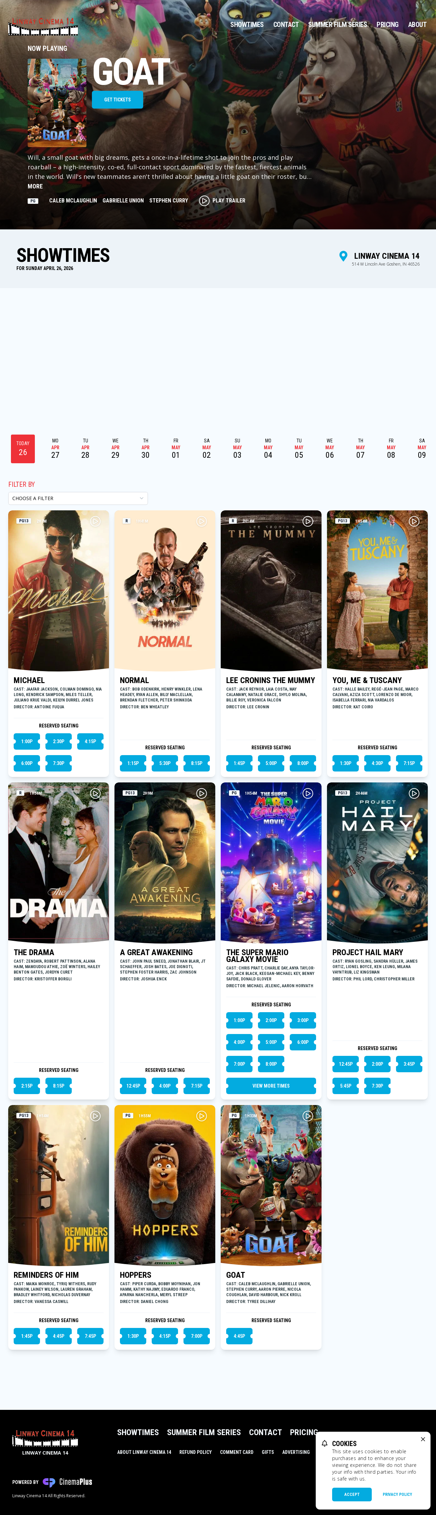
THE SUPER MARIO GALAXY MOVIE (257, 956)
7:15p (409, 763)
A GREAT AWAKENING (156, 952)
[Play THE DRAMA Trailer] (95, 793)
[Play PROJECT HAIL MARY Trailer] (414, 793)
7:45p (90, 1336)
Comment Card (237, 1452)
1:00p (26, 741)
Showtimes (247, 24)
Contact (286, 24)
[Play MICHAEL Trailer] (95, 521)
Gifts (268, 1452)
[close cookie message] (423, 1439)
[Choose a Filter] (78, 498)
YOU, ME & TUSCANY (367, 680)
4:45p (58, 1336)
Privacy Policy (397, 1494)
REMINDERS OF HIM (46, 1275)
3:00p (303, 1020)
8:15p (196, 763)
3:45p (409, 1064)
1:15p (133, 763)
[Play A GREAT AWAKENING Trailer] (201, 793)
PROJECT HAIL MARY (367, 952)
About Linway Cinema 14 (144, 1452)
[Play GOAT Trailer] (307, 1115)
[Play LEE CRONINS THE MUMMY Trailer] (307, 521)
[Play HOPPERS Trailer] (201, 1115)
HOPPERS (135, 1275)
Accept (352, 1494)
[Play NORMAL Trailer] (201, 521)
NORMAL (134, 680)
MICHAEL (29, 680)
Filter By (21, 484)
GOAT (235, 1275)
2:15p (26, 1086)
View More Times (271, 1086)
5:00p (271, 763)
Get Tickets (117, 99)
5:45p (345, 1086)
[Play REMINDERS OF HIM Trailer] (95, 1115)
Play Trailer (222, 200)
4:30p (377, 763)
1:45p (239, 763)
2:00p (271, 1020)
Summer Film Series (337, 24)
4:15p (90, 741)
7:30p (58, 763)
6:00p (26, 763)
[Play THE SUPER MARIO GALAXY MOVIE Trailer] (307, 793)
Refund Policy (195, 1452)
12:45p (133, 1086)
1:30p (345, 763)
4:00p (165, 1086)
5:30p (165, 763)
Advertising (296, 1452)
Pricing (388, 24)
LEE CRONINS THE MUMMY (270, 680)
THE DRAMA (34, 952)
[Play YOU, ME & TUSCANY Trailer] (414, 521)
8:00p (303, 763)
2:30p (58, 741)
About (417, 24)
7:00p (239, 1064)
